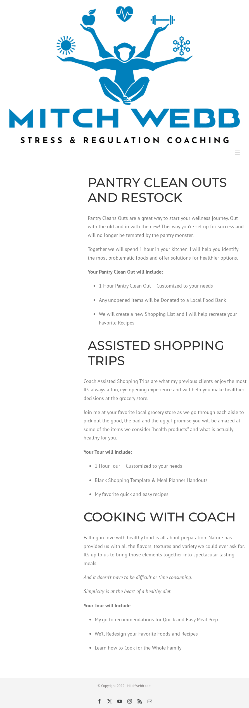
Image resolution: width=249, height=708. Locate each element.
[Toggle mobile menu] (238, 153)
